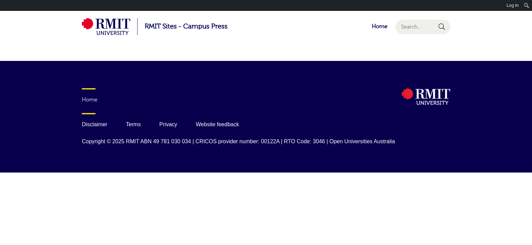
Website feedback (217, 124)
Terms (133, 124)
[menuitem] (526, 5)
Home (379, 26)
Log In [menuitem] (512, 5)
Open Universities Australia (362, 141)
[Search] (423, 27)
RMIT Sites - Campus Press (186, 26)
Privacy (168, 124)
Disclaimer (94, 124)
